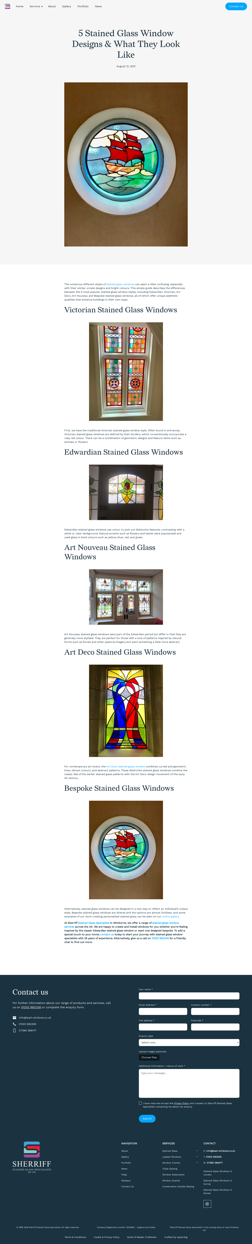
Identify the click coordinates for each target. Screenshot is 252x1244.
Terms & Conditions (75, 1237)
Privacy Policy (181, 1103)
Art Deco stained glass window (125, 766)
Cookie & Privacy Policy (106, 1237)
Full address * (146, 1020)
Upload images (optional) (152, 1051)
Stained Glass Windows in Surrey (217, 1182)
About (124, 1151)
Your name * (146, 989)
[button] (36, 6)
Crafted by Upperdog (175, 1237)
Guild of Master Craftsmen (142, 1237)
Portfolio (126, 1162)
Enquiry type (146, 1036)
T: (212, 1157)
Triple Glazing (169, 1168)
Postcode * (197, 1020)
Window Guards (171, 1180)
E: (219, 1151)
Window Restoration (173, 1174)
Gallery (125, 1157)
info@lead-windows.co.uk (35, 1017)
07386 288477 (27, 1030)
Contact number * (201, 1005)
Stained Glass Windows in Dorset (217, 1191)
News (124, 1168)
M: (213, 1162)
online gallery (170, 916)
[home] (7, 6)
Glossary (125, 1180)
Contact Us (236, 6)
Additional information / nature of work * (162, 1066)
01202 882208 (31, 1007)
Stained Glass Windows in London (217, 1173)
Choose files (149, 1057)
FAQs (124, 1174)
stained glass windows (120, 284)
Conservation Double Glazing (178, 1186)
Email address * (148, 1005)
